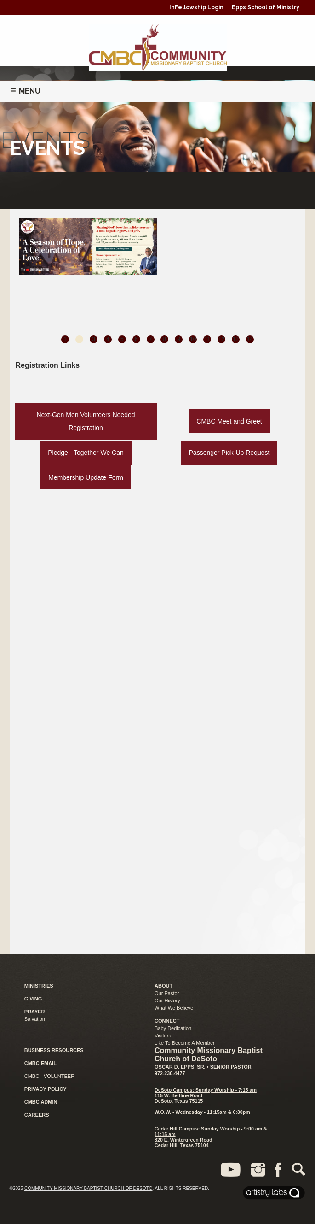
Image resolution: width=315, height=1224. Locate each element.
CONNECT (167, 1021)
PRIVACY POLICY (45, 1089)
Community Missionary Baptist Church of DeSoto (88, 1188)
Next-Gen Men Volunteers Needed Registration (86, 421)
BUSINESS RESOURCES (54, 1050)
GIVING (33, 998)
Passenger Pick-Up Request (229, 452)
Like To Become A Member (185, 1043)
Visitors (163, 1035)
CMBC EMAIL (40, 1063)
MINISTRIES (38, 986)
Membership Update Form (85, 477)
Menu (25, 91)
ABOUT (163, 986)
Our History (167, 1000)
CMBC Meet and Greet (229, 421)
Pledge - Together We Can (85, 452)
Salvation (34, 1019)
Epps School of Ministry (265, 7)
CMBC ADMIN (40, 1102)
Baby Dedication (173, 1028)
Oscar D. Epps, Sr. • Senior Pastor (203, 1067)
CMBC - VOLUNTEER (49, 1076)
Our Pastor (167, 993)
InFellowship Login (196, 7)
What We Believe (174, 1008)
